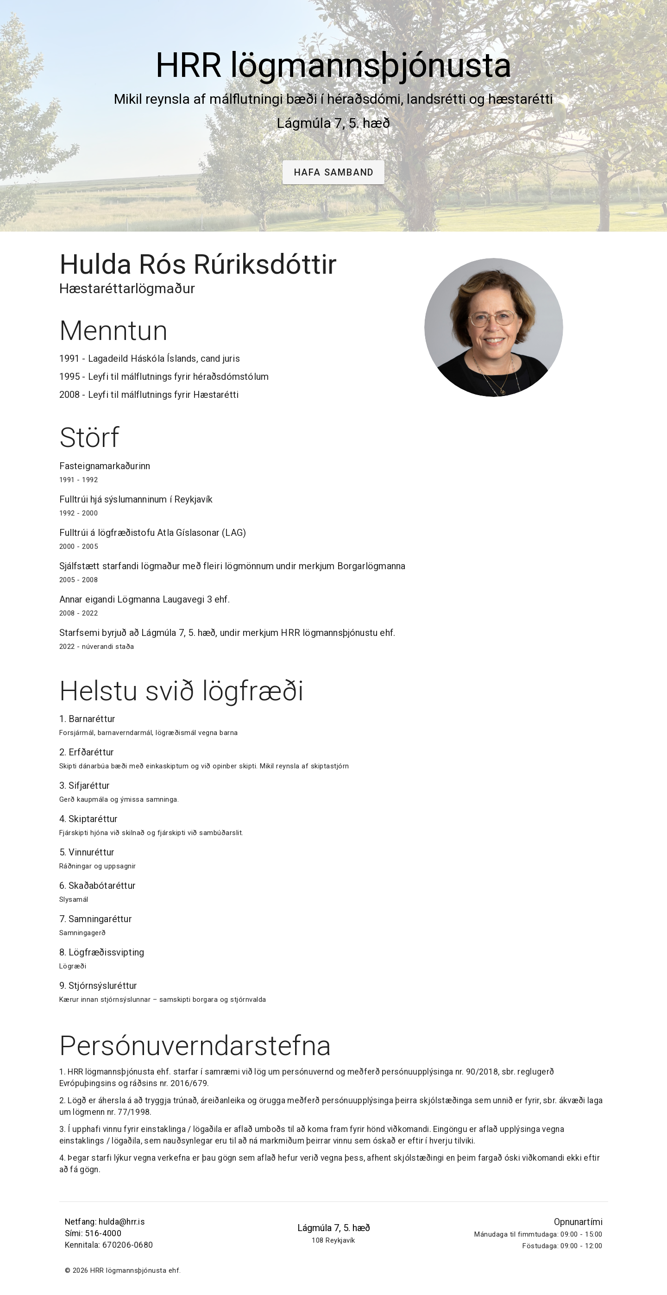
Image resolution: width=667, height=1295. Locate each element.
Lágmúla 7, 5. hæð (333, 1227)
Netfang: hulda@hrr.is (105, 1221)
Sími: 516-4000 (93, 1233)
